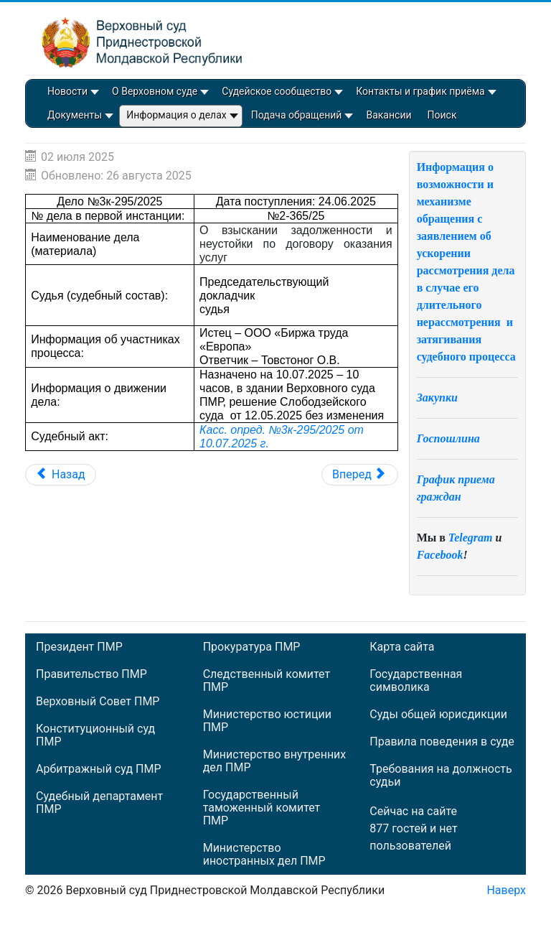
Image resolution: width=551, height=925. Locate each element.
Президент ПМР (79, 647)
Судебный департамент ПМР (99, 803)
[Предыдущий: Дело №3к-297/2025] (60, 474)
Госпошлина (448, 438)
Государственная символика (415, 681)
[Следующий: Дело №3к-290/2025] (359, 474)
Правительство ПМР (91, 674)
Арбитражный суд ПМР (98, 769)
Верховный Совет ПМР (97, 701)
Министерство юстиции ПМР (267, 721)
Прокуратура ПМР (252, 647)
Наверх (506, 890)
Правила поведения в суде (441, 741)
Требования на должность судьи (440, 776)
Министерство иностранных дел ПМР (264, 855)
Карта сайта (401, 647)
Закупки (437, 397)
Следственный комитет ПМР (266, 681)
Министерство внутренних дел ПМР (275, 761)
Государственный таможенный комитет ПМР (262, 808)
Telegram (470, 537)
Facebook (440, 555)
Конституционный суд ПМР (95, 735)
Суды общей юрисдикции (438, 714)
